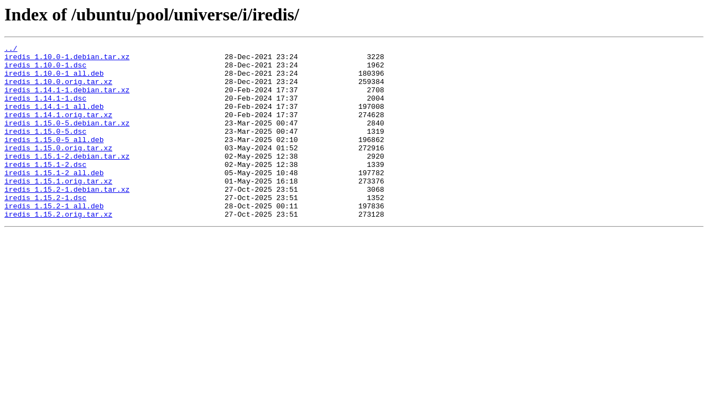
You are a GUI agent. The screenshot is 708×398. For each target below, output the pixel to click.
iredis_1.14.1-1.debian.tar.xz (66, 99)
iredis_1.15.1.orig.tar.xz (58, 209)
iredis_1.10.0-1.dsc (45, 70)
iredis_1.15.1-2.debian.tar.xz (66, 179)
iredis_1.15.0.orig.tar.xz (58, 169)
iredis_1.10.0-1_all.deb (53, 80)
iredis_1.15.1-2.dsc (45, 189)
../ (10, 50)
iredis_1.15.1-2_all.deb (53, 199)
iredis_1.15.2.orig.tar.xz (58, 249)
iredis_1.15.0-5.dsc (45, 149)
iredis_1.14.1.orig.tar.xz (58, 129)
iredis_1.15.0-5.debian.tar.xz (66, 139)
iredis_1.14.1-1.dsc (45, 109)
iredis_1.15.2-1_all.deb (53, 239)
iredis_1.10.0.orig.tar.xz (58, 90)
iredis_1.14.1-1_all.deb (53, 119)
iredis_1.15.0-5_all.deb (53, 159)
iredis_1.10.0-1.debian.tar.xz (66, 60)
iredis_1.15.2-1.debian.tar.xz (66, 219)
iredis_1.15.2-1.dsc (45, 229)
